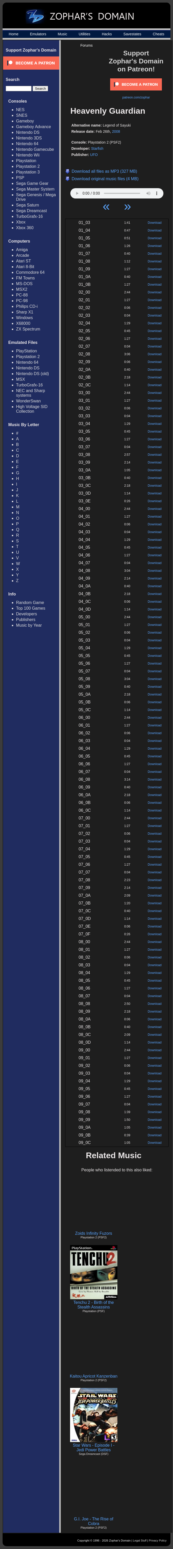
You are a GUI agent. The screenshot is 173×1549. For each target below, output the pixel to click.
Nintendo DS (28, 132)
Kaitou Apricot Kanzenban (93, 1376)
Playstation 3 (28, 172)
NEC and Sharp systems (30, 392)
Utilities (84, 34)
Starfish (97, 148)
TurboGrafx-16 (29, 216)
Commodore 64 (30, 272)
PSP (20, 178)
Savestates (132, 34)
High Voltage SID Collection (32, 408)
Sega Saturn (27, 205)
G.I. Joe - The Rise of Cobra (93, 1521)
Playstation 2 (28, 166)
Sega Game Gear (32, 183)
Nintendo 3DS (29, 138)
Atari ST (23, 261)
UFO (94, 155)
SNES (21, 115)
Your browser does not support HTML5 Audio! (116, 192)
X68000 (23, 323)
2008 (116, 131)
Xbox (20, 222)
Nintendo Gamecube (35, 149)
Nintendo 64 (27, 144)
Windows (24, 318)
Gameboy (25, 121)
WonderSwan (28, 401)
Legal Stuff (139, 1540)
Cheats (158, 34)
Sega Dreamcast (31, 211)
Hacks (107, 34)
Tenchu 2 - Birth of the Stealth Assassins (93, 1304)
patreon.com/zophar (136, 97)
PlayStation (26, 351)
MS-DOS (24, 283)
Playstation (26, 161)
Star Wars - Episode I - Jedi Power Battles (93, 1447)
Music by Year (29, 625)
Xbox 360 (25, 228)
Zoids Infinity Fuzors (93, 1233)
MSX (20, 379)
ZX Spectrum (28, 329)
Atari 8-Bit (25, 266)
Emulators (38, 34)
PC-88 (22, 295)
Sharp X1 (24, 312)
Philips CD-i (27, 306)
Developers (26, 614)
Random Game (30, 602)
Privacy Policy (158, 1540)
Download (154, 223)
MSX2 (21, 289)
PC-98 (22, 301)
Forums (86, 45)
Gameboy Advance (33, 127)
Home (13, 34)
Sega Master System (35, 189)
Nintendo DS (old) (32, 373)
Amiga (22, 249)
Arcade (22, 255)
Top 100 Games (30, 608)
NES (20, 109)
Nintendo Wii (28, 155)
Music (62, 34)
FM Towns (25, 278)
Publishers (25, 619)
